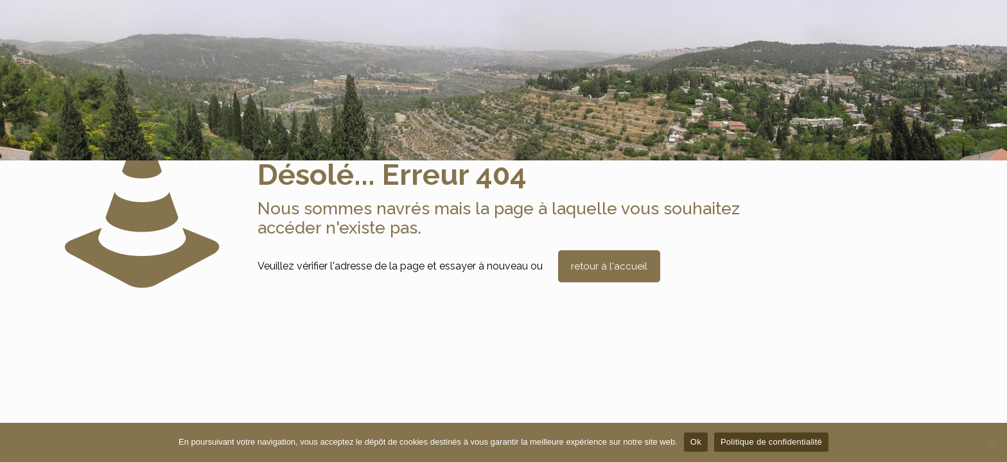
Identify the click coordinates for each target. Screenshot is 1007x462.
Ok (695, 442)
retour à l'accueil (609, 266)
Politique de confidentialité (771, 442)
